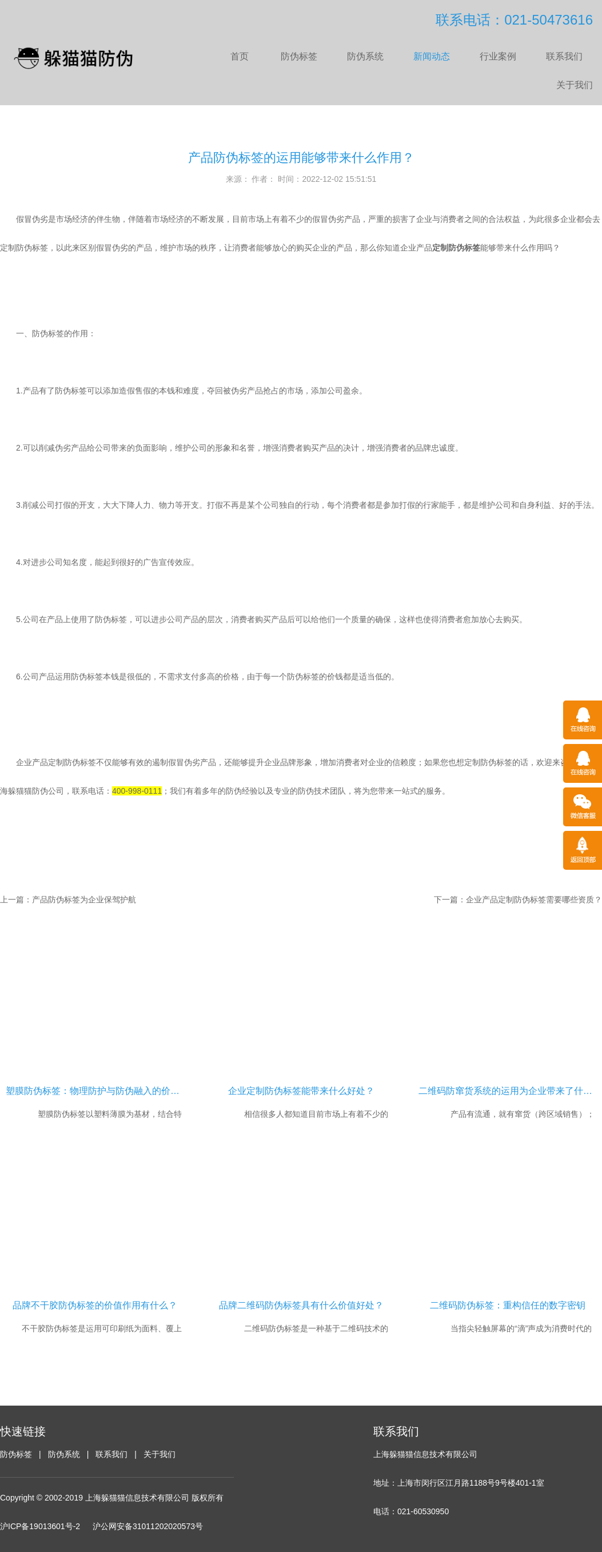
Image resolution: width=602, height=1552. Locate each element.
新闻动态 (431, 56)
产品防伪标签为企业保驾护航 (84, 899)
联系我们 (564, 56)
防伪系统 (365, 56)
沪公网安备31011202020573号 (148, 1526)
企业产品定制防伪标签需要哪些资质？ (534, 899)
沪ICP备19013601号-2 (40, 1526)
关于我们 (574, 85)
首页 (239, 56)
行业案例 (498, 56)
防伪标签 (299, 56)
